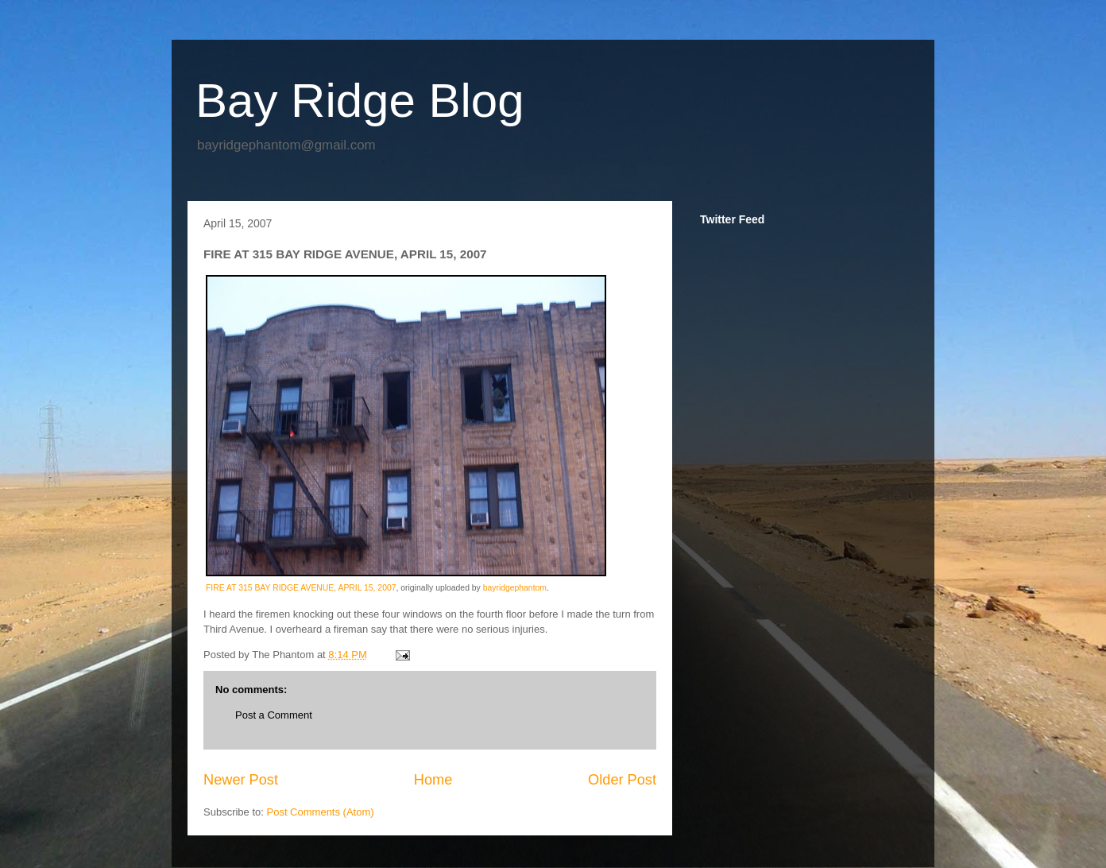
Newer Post (240, 780)
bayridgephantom (515, 587)
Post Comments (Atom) (320, 812)
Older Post (622, 780)
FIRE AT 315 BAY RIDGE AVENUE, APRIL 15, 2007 (301, 587)
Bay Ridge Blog (359, 100)
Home (433, 780)
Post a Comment (273, 715)
